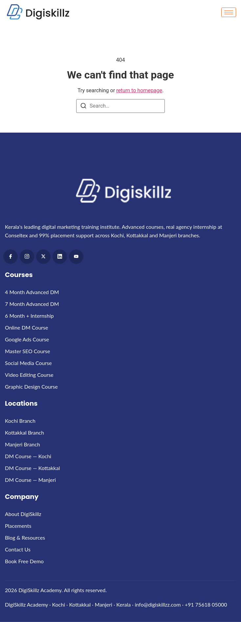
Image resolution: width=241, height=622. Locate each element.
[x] (43, 256)
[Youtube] (76, 256)
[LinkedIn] (60, 256)
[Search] (83, 107)
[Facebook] (10, 256)
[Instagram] (27, 256)
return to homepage (139, 90)
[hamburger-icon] (228, 12)
